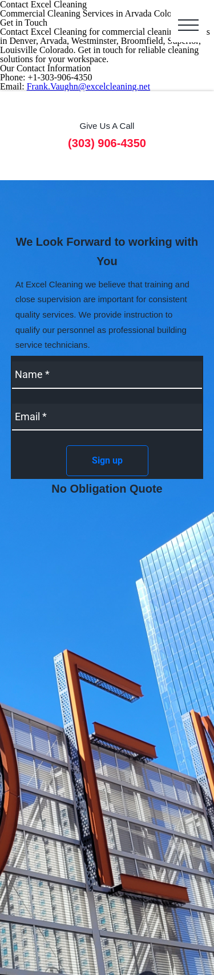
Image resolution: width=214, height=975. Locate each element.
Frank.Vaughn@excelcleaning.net (88, 86)
